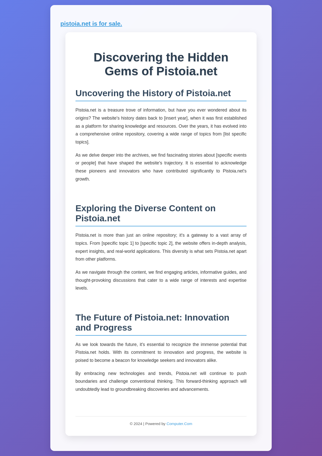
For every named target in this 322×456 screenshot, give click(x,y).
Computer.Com (179, 424)
